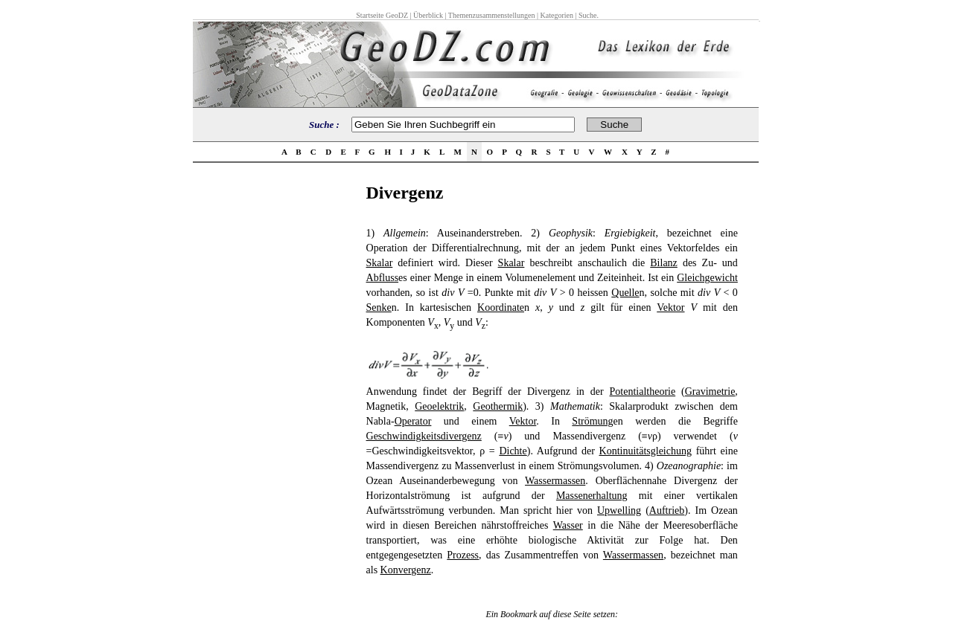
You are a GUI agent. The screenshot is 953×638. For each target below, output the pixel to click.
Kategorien (557, 15)
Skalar (379, 262)
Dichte (512, 451)
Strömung (592, 421)
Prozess (463, 555)
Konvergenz (405, 570)
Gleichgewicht (707, 277)
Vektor (670, 307)
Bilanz (664, 262)
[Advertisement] (274, 406)
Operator (413, 421)
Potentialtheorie (643, 391)
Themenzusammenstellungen (491, 15)
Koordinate (500, 307)
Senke (379, 307)
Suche (587, 15)
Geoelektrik (439, 406)
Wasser (568, 525)
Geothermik (498, 406)
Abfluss (382, 277)
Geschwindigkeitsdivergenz (424, 436)
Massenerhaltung (592, 495)
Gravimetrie (710, 391)
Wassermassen (555, 480)
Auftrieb (666, 510)
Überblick (428, 15)
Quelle (625, 292)
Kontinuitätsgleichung (645, 451)
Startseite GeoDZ (382, 15)
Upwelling (619, 510)
